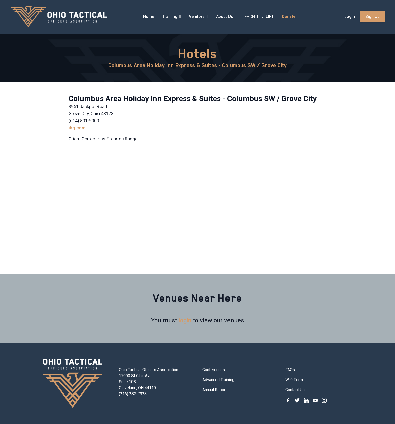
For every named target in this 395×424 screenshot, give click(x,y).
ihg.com (77, 127)
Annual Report (214, 389)
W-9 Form (294, 379)
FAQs (290, 369)
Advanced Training (218, 379)
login (184, 320)
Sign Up (372, 16)
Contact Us (295, 389)
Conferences (213, 369)
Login (349, 16)
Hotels (197, 53)
